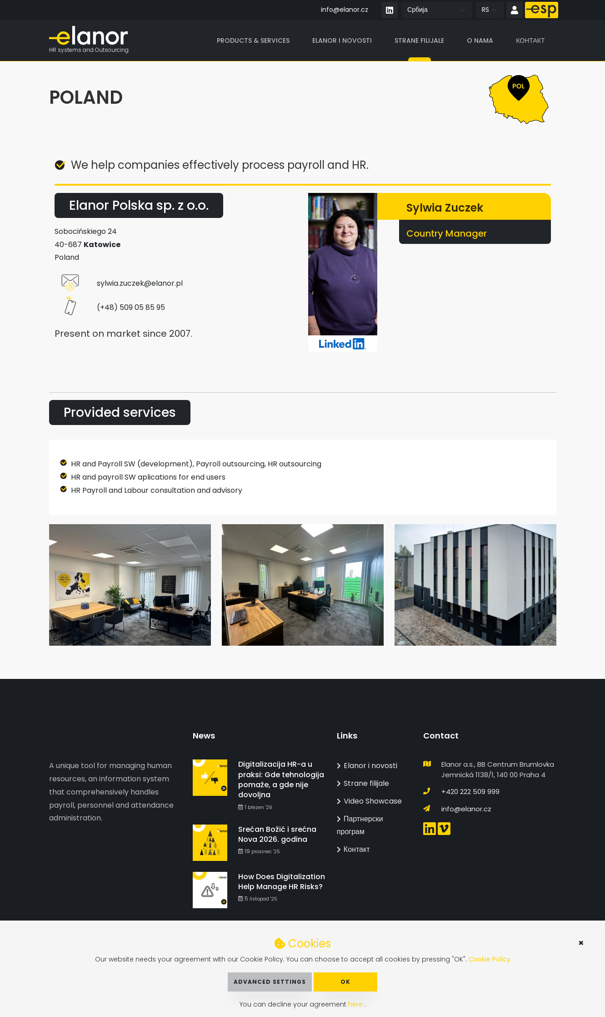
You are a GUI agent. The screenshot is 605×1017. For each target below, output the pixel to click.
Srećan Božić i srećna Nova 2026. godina (277, 834)
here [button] (356, 1004)
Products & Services (253, 40)
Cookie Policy (489, 959)
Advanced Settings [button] (270, 982)
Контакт (530, 40)
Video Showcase (369, 801)
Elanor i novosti (342, 40)
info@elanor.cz (344, 9)
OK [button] (345, 982)
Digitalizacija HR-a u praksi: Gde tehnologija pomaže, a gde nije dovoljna (281, 779)
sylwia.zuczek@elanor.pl (140, 283)
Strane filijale (419, 40)
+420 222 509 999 (470, 791)
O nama (480, 40)
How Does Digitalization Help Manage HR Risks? (281, 881)
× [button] (581, 942)
